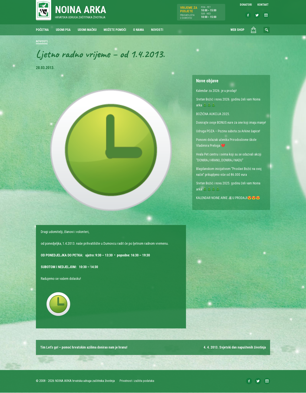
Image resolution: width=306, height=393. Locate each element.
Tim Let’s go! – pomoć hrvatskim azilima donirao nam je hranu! (85, 348)
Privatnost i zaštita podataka (136, 381)
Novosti (42, 42)
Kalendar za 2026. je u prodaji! (217, 91)
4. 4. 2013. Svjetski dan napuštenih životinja (234, 348)
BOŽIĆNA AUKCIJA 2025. (213, 114)
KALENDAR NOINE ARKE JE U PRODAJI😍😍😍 (229, 203)
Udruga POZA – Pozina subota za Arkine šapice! (229, 137)
